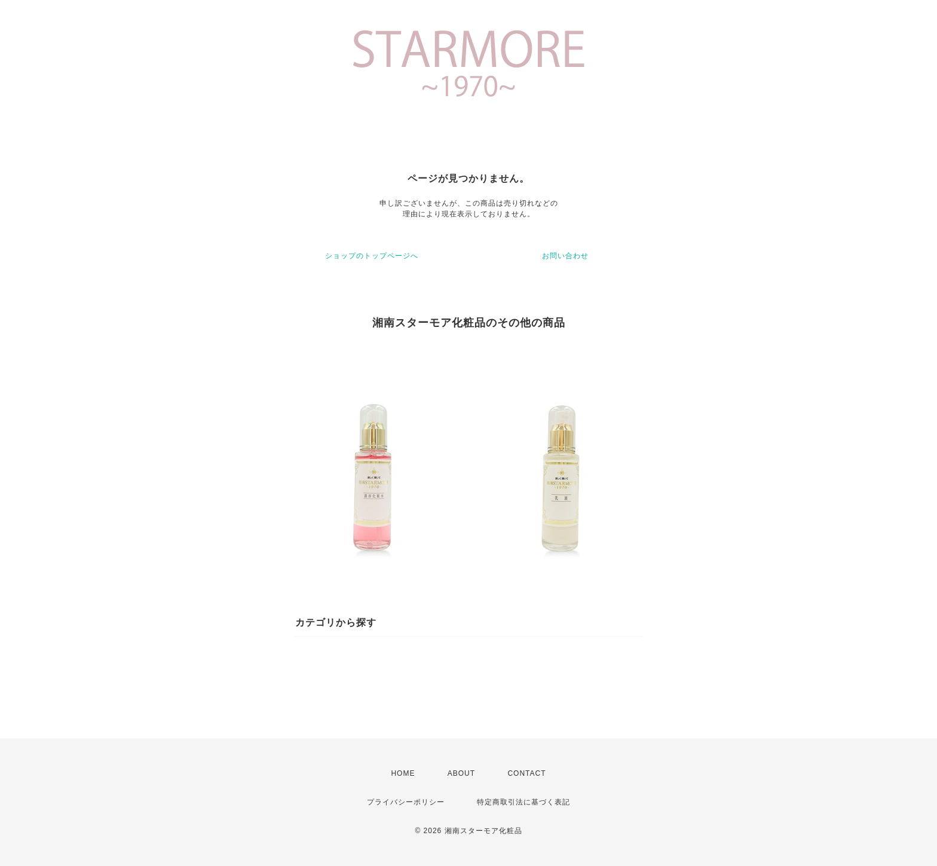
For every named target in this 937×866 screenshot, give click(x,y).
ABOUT (461, 773)
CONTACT (526, 773)
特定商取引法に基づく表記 (523, 802)
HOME (403, 773)
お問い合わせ (565, 256)
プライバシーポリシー (406, 802)
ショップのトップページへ (371, 256)
